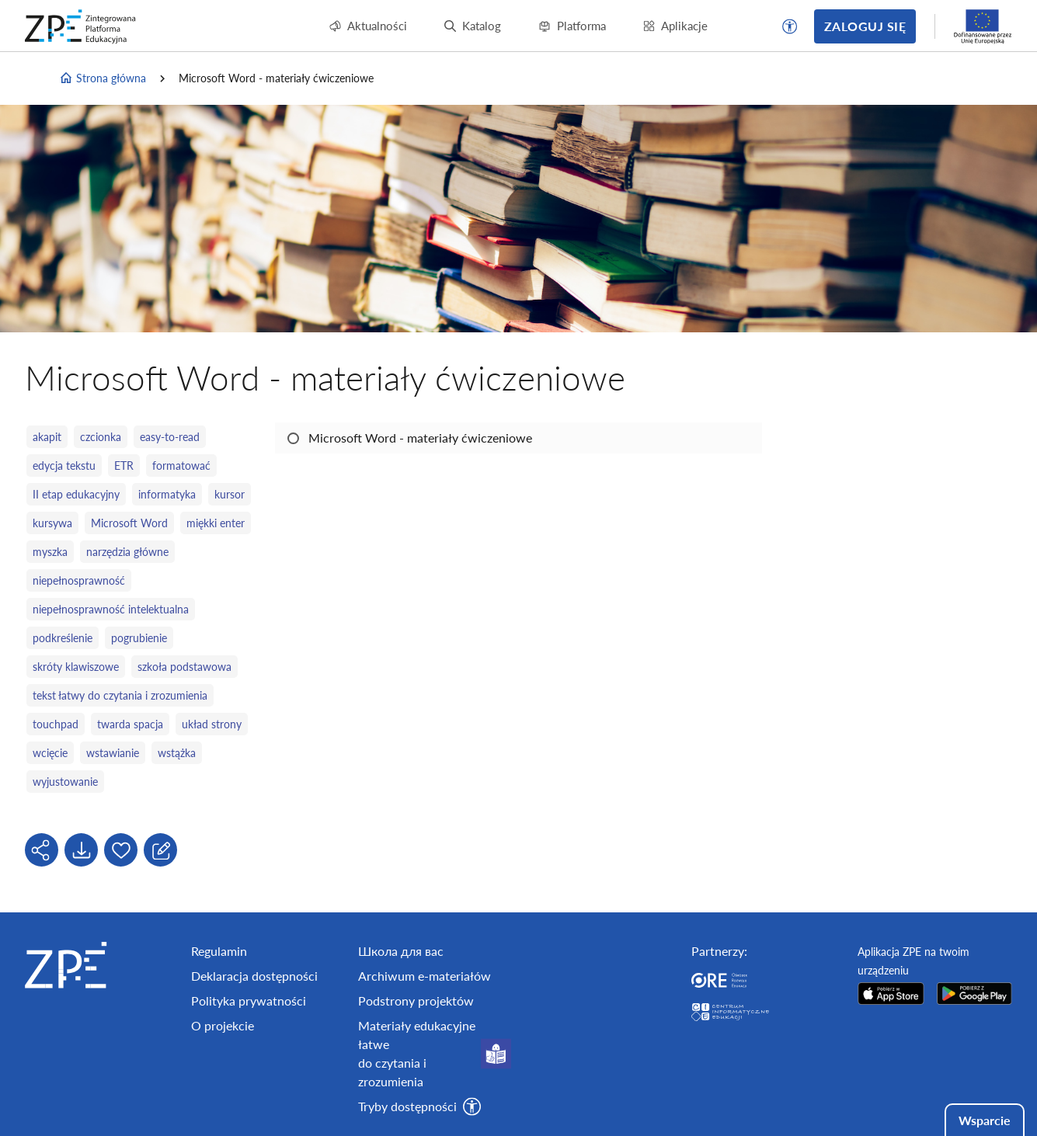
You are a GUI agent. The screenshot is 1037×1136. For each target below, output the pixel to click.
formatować (181, 465)
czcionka (100, 436)
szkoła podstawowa (184, 666)
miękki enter (215, 523)
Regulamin (219, 950)
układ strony (212, 724)
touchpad (55, 724)
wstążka (177, 752)
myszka (50, 551)
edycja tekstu (64, 465)
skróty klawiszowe (76, 666)
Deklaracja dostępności (254, 975)
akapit (47, 436)
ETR (124, 465)
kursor (229, 494)
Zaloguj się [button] (865, 26)
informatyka (167, 494)
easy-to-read (170, 436)
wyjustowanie (65, 781)
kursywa (52, 523)
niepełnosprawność (79, 580)
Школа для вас (401, 950)
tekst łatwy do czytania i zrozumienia (120, 695)
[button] (790, 26)
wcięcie (50, 752)
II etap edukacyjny (76, 494)
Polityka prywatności (248, 1000)
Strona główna (102, 78)
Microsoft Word (129, 523)
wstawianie (112, 752)
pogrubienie (139, 637)
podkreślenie (62, 637)
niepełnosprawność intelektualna (111, 609)
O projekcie (222, 1025)
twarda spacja (130, 724)
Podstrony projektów (416, 1000)
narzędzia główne (127, 551)
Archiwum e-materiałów (424, 975)
